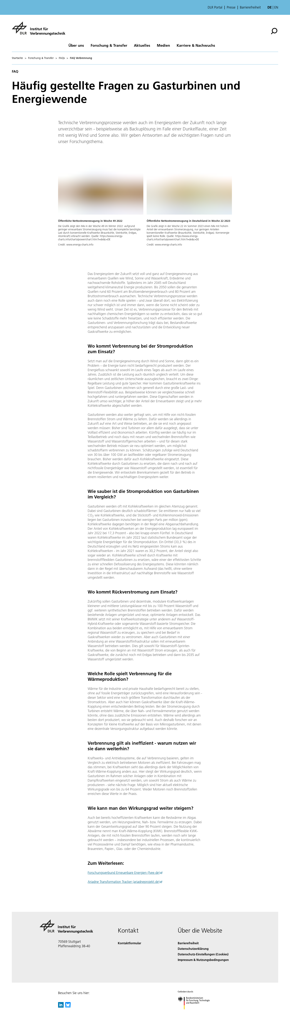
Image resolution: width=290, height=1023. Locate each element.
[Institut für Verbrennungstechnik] (38, 27)
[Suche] (274, 31)
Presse (231, 7)
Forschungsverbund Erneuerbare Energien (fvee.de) (124, 873)
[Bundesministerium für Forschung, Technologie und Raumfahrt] (196, 1012)
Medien (163, 45)
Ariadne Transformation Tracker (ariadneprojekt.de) (124, 882)
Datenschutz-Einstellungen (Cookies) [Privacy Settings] (203, 954)
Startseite (17, 58)
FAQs (62, 58)
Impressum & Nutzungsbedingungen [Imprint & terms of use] (203, 960)
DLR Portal (215, 7)
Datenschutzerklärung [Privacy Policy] (193, 949)
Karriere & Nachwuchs (196, 45)
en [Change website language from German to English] (276, 7)
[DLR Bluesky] (68, 1006)
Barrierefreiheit (250, 7)
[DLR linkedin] (61, 1006)
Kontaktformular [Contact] (129, 943)
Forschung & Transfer (109, 45)
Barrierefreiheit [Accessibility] (188, 943)
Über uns (76, 45)
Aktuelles (142, 45)
